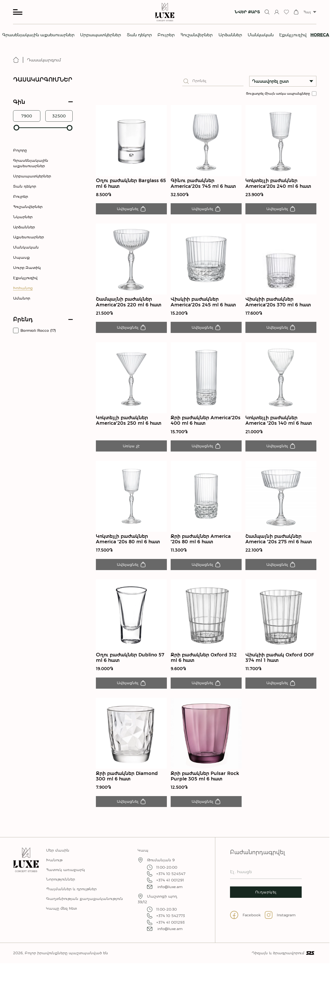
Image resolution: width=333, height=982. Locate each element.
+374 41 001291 (165, 888)
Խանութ (54, 868)
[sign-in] (276, 11)
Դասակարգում (44, 59)
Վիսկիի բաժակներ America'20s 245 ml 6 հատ (203, 303)
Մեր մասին (57, 858)
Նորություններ (60, 887)
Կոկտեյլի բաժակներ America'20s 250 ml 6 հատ (128, 423)
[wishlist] (286, 11)
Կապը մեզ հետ (61, 916)
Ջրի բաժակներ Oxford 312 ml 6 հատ (204, 663)
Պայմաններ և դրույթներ (71, 897)
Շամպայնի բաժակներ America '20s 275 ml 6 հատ (278, 543)
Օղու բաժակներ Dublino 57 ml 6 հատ (130, 663)
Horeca (319, 34)
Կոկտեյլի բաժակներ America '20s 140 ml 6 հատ (278, 423)
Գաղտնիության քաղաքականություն (84, 907)
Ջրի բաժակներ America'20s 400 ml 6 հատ (205, 423)
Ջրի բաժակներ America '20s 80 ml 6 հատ (201, 543)
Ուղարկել (266, 901)
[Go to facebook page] (247, 927)
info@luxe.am (165, 895)
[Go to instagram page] (282, 927)
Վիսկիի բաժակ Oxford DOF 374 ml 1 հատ (279, 663)
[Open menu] (17, 12)
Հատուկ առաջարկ (65, 878)
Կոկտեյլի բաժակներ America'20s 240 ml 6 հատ (278, 183)
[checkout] (296, 11)
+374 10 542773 (166, 924)
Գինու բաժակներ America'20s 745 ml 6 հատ (203, 183)
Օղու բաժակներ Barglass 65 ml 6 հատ (131, 183)
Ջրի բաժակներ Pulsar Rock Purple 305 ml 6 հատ (205, 783)
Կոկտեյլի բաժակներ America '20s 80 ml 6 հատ (128, 543)
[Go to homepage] (18, 60)
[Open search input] (266, 11)
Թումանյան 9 (161, 868)
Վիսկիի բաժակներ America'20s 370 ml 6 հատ (278, 303)
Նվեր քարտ (247, 12)
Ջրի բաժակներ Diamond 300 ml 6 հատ (127, 783)
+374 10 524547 (166, 882)
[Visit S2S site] (310, 961)
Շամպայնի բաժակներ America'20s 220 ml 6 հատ (128, 303)
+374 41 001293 (166, 930)
